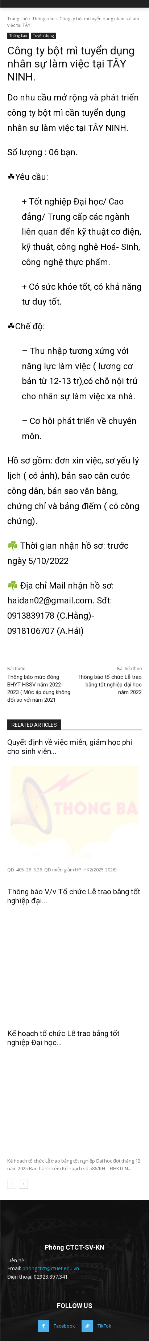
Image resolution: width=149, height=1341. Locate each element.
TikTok (104, 1326)
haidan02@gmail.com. (51, 600)
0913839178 (30, 616)
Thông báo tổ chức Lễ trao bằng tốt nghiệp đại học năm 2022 (110, 685)
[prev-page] (11, 1184)
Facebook (64, 1326)
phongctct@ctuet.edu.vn (50, 1268)
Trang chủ (17, 19)
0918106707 (30, 631)
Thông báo (43, 19)
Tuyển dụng (43, 36)
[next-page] (23, 1184)
